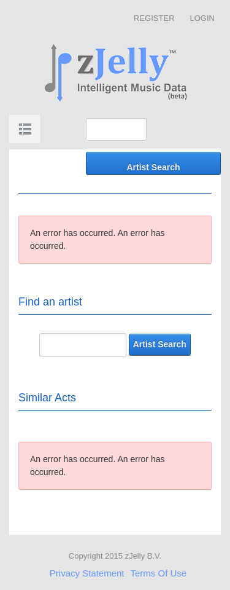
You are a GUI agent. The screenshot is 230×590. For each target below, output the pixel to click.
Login (202, 18)
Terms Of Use (159, 573)
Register (154, 18)
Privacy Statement (87, 573)
